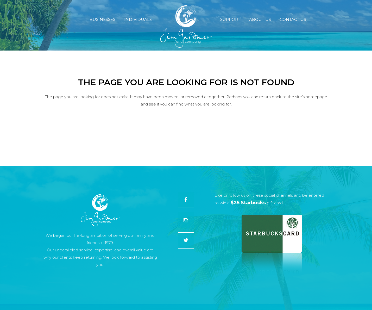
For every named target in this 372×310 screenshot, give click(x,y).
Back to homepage (186, 127)
